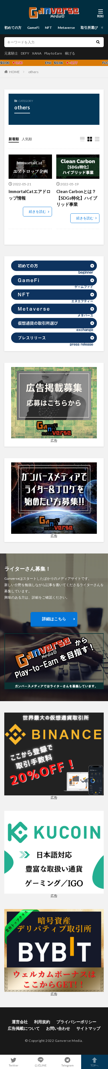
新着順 (14, 139)
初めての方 (12, 27)
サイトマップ (88, 1028)
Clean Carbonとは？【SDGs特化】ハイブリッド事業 (76, 198)
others (33, 72)
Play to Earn (53, 53)
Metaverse (66, 27)
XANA (36, 53)
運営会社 (20, 1021)
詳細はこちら (54, 618)
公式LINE (40, 1062)
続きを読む (37, 211)
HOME (14, 72)
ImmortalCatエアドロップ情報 (30, 194)
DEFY (25, 53)
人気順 (27, 139)
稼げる (70, 53)
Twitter (13, 1062)
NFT (48, 27)
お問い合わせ (58, 1028)
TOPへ (94, 1062)
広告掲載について (24, 1028)
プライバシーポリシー (76, 1021)
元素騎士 (11, 53)
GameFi (33, 27)
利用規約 (42, 1021)
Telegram (67, 1062)
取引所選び (89, 27)
